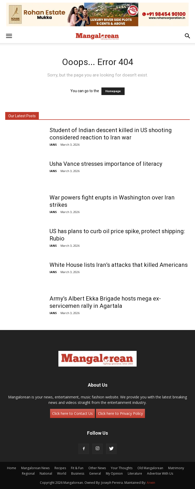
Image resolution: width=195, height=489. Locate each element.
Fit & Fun (77, 468)
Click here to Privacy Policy (120, 413)
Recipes (60, 468)
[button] (9, 36)
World (61, 473)
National (46, 473)
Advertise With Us (160, 473)
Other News (97, 468)
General (95, 473)
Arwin (151, 482)
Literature (135, 473)
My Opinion (114, 473)
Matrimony (176, 468)
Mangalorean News (35, 468)
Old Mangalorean (150, 468)
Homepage (113, 91)
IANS (53, 144)
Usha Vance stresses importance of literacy (106, 164)
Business (77, 473)
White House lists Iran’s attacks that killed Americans (119, 265)
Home (11, 468)
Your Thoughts (121, 468)
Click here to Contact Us (72, 413)
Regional (28, 473)
